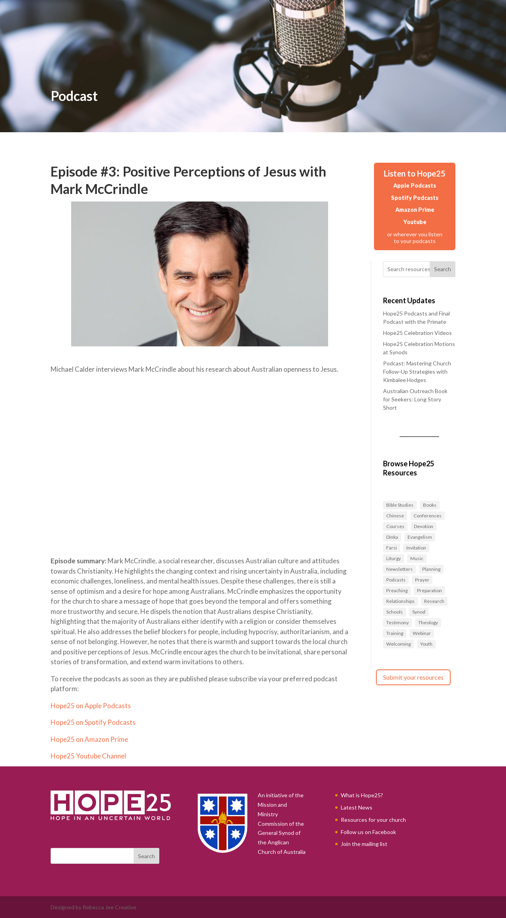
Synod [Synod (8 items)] (418, 612)
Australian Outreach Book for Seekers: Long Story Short (415, 399)
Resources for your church (373, 819)
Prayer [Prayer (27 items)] (422, 580)
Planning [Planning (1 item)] (431, 569)
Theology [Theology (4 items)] (428, 622)
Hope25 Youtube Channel (88, 756)
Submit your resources (413, 677)
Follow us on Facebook (368, 832)
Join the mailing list (364, 843)
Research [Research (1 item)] (434, 601)
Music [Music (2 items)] (416, 558)
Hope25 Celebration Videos (417, 332)
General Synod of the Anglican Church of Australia (282, 842)
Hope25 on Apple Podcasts (91, 705)
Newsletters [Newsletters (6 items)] (399, 569)
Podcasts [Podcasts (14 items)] (396, 580)
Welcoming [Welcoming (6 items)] (398, 644)
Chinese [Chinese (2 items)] (395, 516)
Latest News (356, 807)
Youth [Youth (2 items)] (426, 644)
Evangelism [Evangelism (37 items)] (420, 537)
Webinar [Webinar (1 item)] (422, 633)
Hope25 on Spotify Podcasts (93, 722)
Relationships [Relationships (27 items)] (400, 601)
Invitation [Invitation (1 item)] (416, 548)
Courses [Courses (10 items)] (395, 526)
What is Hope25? (362, 795)
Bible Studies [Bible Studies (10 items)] (399, 505)
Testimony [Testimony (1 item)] (397, 622)
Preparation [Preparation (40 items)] (429, 590)
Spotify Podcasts (414, 197)
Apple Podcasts (414, 185)
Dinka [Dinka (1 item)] (392, 537)
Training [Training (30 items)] (394, 633)
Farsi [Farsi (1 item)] (391, 548)
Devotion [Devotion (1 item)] (423, 526)
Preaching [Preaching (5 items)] (397, 590)
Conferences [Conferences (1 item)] (427, 516)
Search (442, 269)
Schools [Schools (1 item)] (394, 612)
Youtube (415, 222)
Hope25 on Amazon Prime (89, 739)
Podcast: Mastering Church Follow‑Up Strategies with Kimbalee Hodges (417, 371)
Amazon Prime (414, 209)
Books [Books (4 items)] (429, 505)
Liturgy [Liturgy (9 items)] (393, 558)
